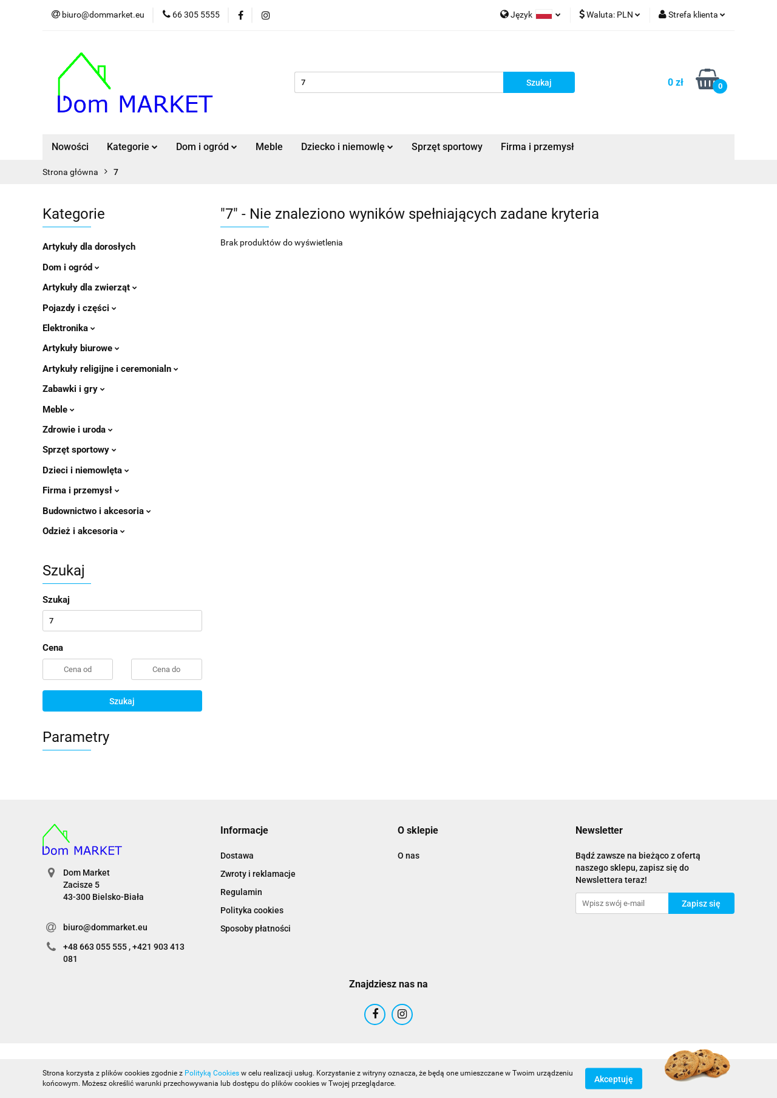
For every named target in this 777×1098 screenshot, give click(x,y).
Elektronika (68, 328)
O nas (408, 855)
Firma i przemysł (537, 147)
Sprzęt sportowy (447, 147)
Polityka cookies (251, 910)
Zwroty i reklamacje (258, 874)
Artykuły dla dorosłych (88, 246)
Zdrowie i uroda (77, 429)
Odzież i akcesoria (83, 531)
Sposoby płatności (255, 928)
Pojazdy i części (79, 308)
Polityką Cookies (212, 1073)
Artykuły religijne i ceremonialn (110, 368)
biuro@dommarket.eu (105, 927)
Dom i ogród (206, 147)
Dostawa (237, 855)
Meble (269, 147)
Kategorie (132, 147)
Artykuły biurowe (81, 348)
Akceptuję (613, 1078)
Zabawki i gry (73, 388)
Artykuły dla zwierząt (89, 287)
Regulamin (241, 892)
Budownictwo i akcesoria (96, 511)
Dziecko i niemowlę (347, 147)
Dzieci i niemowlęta (85, 470)
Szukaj (122, 701)
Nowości (70, 147)
